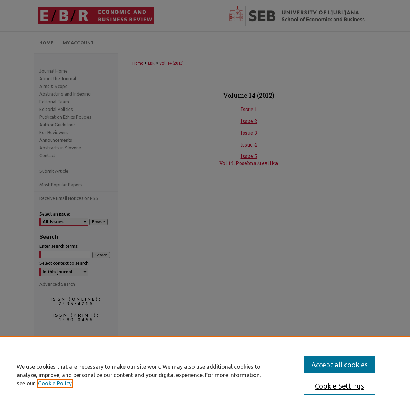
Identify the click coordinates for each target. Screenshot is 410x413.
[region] (205, 374)
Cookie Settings (339, 386)
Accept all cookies (339, 365)
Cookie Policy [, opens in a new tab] (55, 383)
